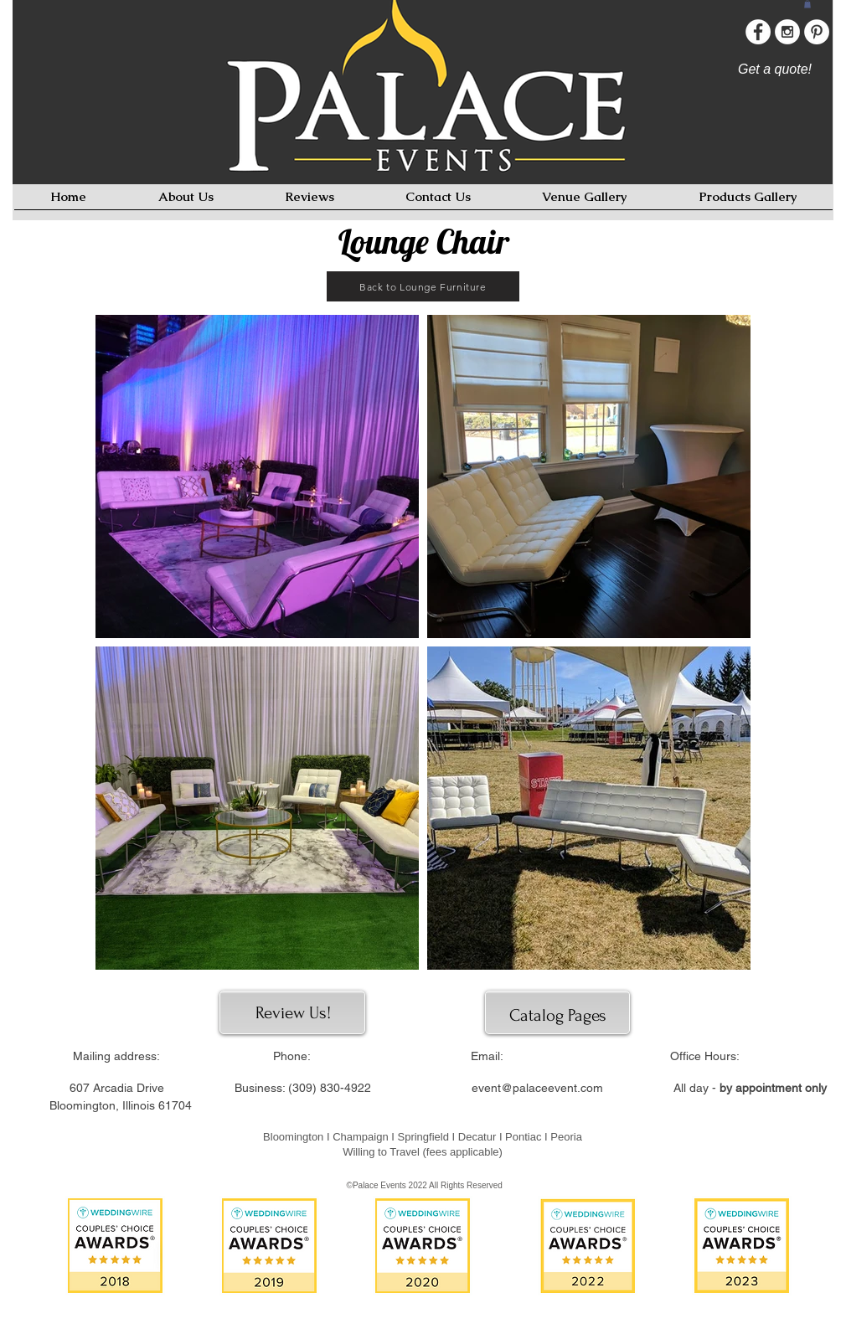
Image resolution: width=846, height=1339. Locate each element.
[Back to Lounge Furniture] (423, 286)
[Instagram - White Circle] (787, 31)
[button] (807, 4)
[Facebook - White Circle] (758, 31)
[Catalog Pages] (557, 1015)
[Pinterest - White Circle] (816, 31)
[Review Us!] (292, 1013)
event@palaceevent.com (537, 1087)
